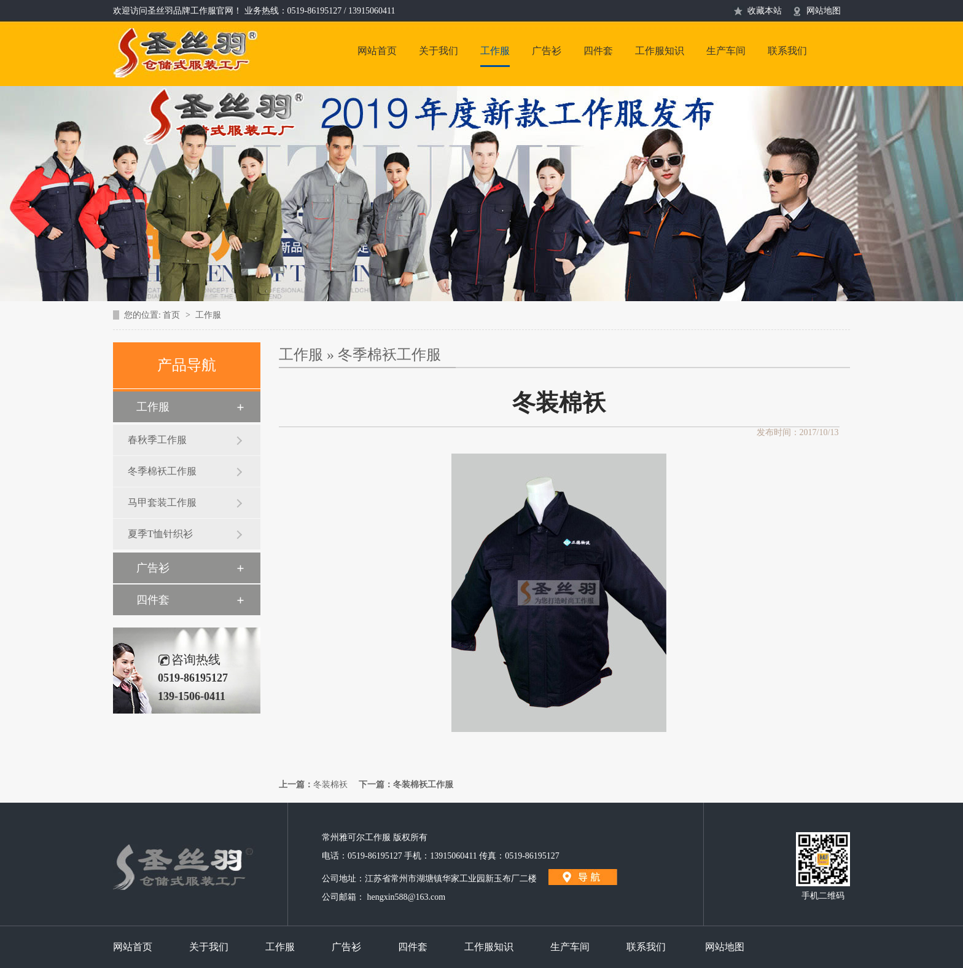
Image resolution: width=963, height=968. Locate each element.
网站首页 (377, 50)
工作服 (495, 50)
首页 (172, 315)
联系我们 (787, 50)
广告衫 (546, 50)
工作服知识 (659, 50)
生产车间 (726, 50)
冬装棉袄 (330, 784)
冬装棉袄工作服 (423, 784)
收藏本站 (764, 10)
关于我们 (438, 50)
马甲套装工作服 (162, 502)
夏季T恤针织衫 (160, 534)
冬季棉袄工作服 (162, 471)
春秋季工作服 (157, 440)
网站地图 (823, 10)
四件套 (598, 50)
